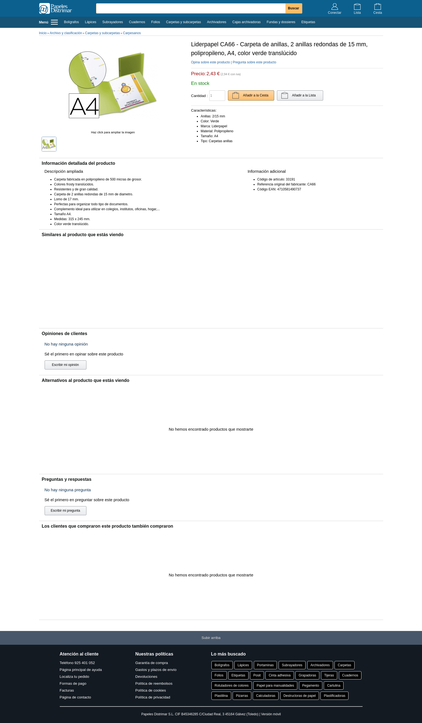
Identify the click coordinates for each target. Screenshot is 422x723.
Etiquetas (308, 22)
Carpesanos (132, 33)
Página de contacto (75, 697)
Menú (48, 22)
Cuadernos (137, 22)
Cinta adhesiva (279, 675)
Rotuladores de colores (232, 685)
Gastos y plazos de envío (156, 670)
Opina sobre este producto (210, 62)
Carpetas (344, 665)
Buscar (293, 8)
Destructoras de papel (300, 696)
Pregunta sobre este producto (254, 62)
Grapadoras (307, 675)
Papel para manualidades (275, 685)
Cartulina (333, 685)
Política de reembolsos (154, 683)
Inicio (43, 33)
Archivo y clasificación (66, 33)
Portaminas (265, 665)
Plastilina (221, 696)
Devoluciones (146, 677)
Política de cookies (150, 690)
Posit (257, 675)
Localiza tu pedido (74, 677)
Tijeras (329, 675)
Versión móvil (271, 714)
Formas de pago (73, 683)
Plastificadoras (334, 696)
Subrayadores (112, 22)
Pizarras (242, 696)
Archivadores (216, 22)
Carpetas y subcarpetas (183, 22)
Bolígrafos (71, 22)
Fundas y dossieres (281, 22)
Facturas (67, 690)
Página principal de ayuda (81, 670)
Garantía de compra (151, 663)
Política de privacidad (152, 697)
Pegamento (310, 685)
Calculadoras (265, 696)
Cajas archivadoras (246, 22)
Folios (155, 22)
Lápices (90, 22)
